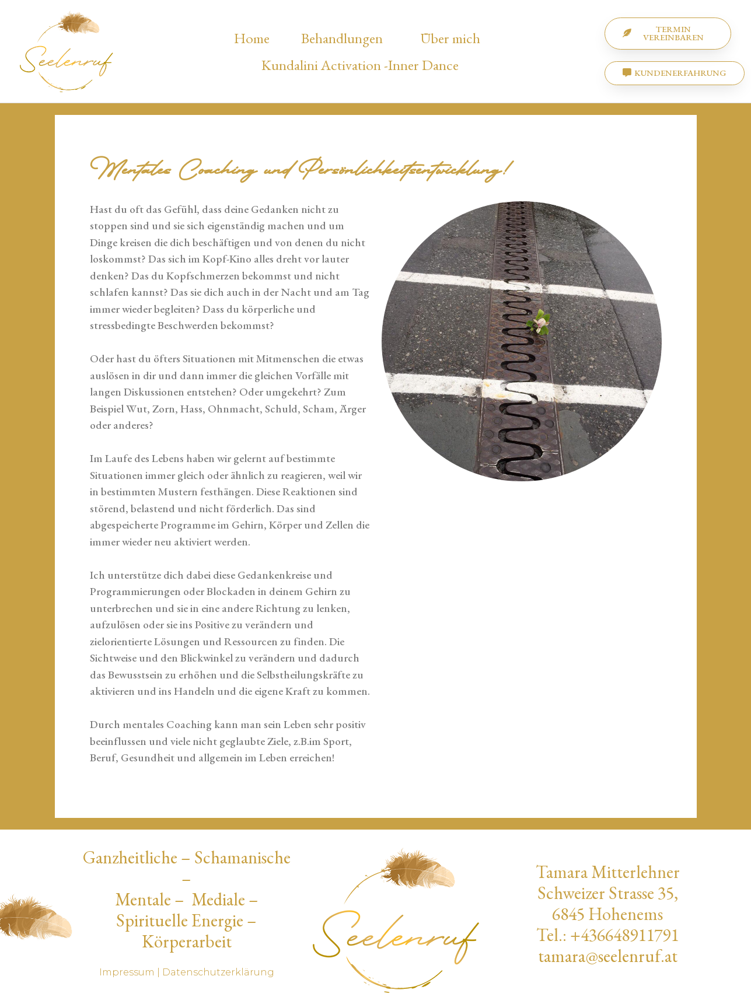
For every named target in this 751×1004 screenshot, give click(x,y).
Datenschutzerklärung (218, 972)
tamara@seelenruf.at (607, 955)
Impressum (127, 972)
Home (252, 38)
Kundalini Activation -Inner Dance (360, 64)
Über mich (453, 38)
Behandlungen (345, 38)
